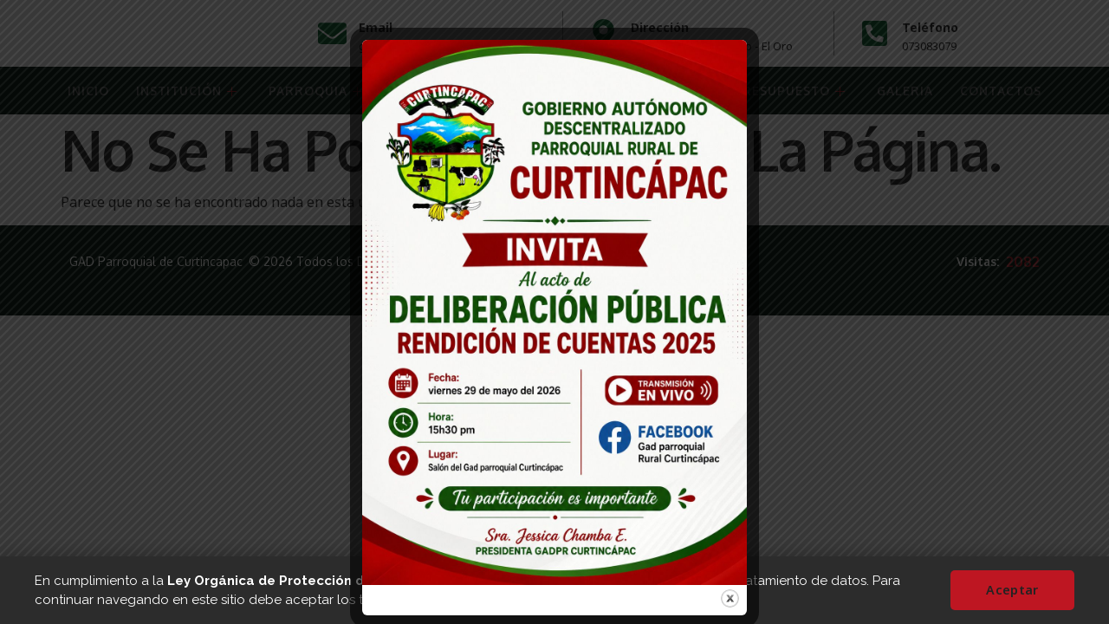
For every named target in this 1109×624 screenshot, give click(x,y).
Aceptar (1016, 590)
